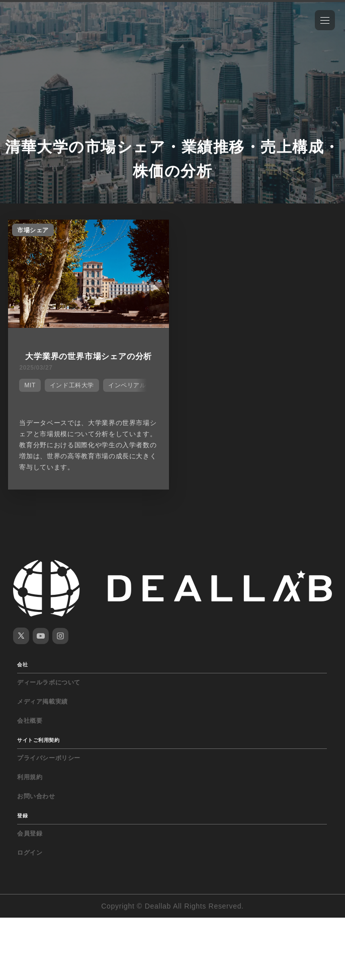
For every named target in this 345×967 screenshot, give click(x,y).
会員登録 (29, 833)
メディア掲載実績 (42, 701)
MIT (29, 385)
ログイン (29, 852)
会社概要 (29, 720)
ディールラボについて (48, 682)
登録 (22, 815)
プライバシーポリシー (48, 758)
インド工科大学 (72, 385)
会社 (22, 664)
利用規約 (29, 777)
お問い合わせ (36, 796)
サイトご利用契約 (38, 740)
